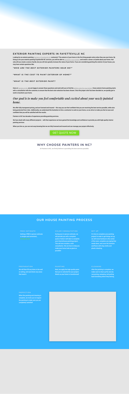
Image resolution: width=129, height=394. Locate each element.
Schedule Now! (25, 239)
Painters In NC (22, 88)
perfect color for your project (83, 88)
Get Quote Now (64, 133)
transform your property (72, 59)
